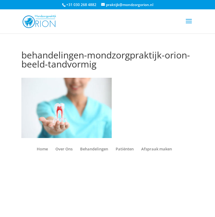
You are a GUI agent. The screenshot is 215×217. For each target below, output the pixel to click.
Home (42, 149)
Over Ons (64, 149)
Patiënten (125, 149)
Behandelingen (94, 149)
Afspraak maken (156, 149)
